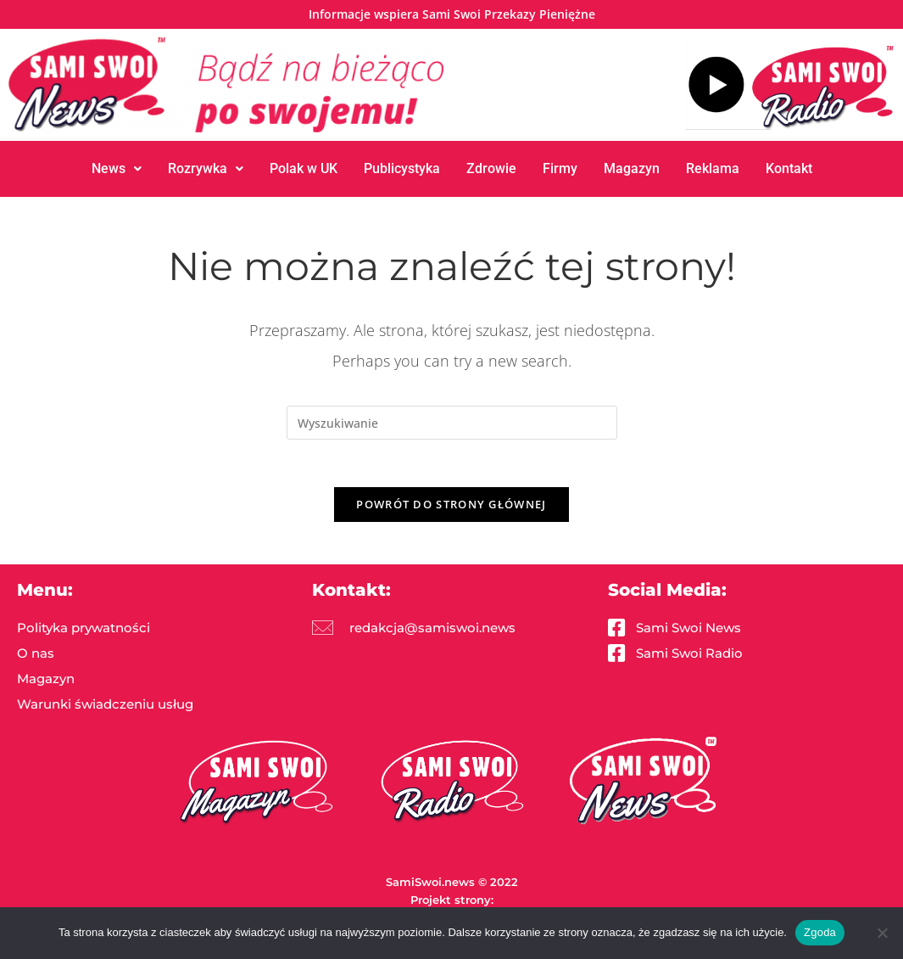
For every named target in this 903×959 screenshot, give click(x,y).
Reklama (712, 168)
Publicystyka (402, 168)
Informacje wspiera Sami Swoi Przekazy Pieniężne (452, 14)
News (116, 168)
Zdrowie (491, 168)
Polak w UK (303, 168)
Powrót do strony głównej (451, 507)
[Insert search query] (452, 423)
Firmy (560, 168)
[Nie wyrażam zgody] (881, 932)
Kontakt (789, 168)
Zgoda (820, 932)
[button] (115, 168)
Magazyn (632, 168)
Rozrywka (204, 168)
